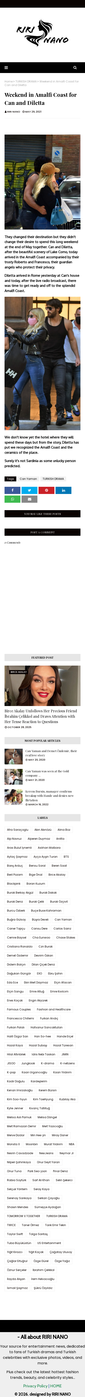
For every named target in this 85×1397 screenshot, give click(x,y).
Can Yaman (28, 479)
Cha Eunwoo (41, 937)
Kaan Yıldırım (62, 1072)
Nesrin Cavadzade (20, 1153)
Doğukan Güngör (19, 973)
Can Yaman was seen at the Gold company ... (47, 773)
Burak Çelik (36, 901)
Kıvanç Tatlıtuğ (39, 1108)
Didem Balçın (16, 964)
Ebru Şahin (55, 973)
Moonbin (32, 1144)
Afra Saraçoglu (17, 830)
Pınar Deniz (60, 1171)
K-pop (11, 1072)
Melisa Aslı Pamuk (19, 1117)
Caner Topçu (16, 928)
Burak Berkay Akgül (20, 892)
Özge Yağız (62, 1261)
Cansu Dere (39, 928)
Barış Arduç (15, 866)
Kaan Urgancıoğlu (34, 1072)
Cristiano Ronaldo (19, 946)
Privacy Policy (35, 1386)
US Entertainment (49, 1243)
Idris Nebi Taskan (43, 1054)
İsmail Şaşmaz (17, 1288)
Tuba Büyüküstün (19, 1243)
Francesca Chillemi (20, 1018)
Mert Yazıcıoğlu (52, 1126)
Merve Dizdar (15, 1135)
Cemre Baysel (16, 937)
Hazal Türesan (63, 1045)
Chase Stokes (65, 937)
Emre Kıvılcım (59, 991)
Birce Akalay (57, 875)
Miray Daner (60, 1135)
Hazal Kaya (15, 1045)
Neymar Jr (67, 1153)
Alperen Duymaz (39, 839)
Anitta (60, 839)
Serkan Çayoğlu (49, 1198)
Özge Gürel (41, 1261)
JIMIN (64, 1054)
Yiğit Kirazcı (14, 1252)
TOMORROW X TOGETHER (23, 1216)
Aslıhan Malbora (49, 848)
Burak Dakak (48, 892)
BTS (66, 857)
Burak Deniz (15, 901)
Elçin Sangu (15, 991)
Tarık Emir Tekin (55, 1225)
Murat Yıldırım (53, 1144)
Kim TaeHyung (43, 1099)
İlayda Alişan (16, 1279)
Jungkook (28, 1063)
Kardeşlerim (39, 1081)
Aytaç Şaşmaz (17, 857)
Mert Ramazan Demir (21, 1126)
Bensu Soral (37, 866)
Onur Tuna (14, 1171)
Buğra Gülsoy (16, 919)
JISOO (11, 1063)
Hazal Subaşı (38, 1045)
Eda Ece (12, 982)
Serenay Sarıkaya (19, 1198)
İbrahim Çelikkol (43, 1270)
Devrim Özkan (43, 955)
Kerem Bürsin (48, 1090)
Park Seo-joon (37, 1171)
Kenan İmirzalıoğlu (20, 1090)
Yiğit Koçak (36, 1252)
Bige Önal (35, 875)
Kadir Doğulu (16, 1081)
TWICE (11, 1225)
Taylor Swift (15, 1234)
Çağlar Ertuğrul (17, 1261)
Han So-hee (42, 1036)
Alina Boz (64, 830)
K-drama (47, 1063)
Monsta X (13, 1144)
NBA (71, 1144)
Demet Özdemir (17, 955)
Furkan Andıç (49, 1018)
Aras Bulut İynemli (19, 848)
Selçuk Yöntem (17, 1189)
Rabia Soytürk (16, 1180)
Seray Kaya (41, 1189)
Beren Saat (59, 866)
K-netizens (67, 1063)
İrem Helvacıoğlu (42, 1279)
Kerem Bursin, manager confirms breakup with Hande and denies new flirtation (49, 795)
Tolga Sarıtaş (38, 1234)
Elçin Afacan (63, 982)
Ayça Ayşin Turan (46, 857)
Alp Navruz (14, 839)
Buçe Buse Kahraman (46, 910)
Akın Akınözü (42, 830)
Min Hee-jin (38, 1135)
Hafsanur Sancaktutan (47, 1027)
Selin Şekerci (64, 1180)
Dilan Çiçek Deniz (43, 964)
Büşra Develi (40, 919)
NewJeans (46, 1153)
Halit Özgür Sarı (17, 1036)
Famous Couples (19, 1009)
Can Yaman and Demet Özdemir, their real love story (51, 753)
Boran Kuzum (36, 884)
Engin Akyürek (38, 1000)
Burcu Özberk (16, 910)
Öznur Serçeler (17, 1270)
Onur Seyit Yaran (48, 1162)
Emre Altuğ (37, 991)
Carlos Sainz (62, 928)
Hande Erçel (65, 1036)
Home (9, 81)
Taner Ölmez (30, 1225)
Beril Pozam (15, 875)
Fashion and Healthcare (53, 1009)
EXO (39, 973)
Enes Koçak (15, 1000)
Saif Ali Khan (41, 1180)
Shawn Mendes (17, 1207)
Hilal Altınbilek (16, 1054)
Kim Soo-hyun (17, 1099)
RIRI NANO (13, 111)
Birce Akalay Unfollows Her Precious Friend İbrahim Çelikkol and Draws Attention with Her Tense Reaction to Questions (41, 716)
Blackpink (13, 884)
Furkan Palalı (15, 1027)
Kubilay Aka (67, 1099)
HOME (56, 1386)
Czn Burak (46, 946)
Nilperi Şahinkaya (19, 1162)
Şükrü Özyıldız (43, 1288)
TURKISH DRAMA (26, 81)
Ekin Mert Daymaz (36, 982)
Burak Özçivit (59, 901)
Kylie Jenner (15, 1108)
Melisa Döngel (47, 1117)
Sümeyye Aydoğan (47, 1207)
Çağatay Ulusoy (61, 1252)
